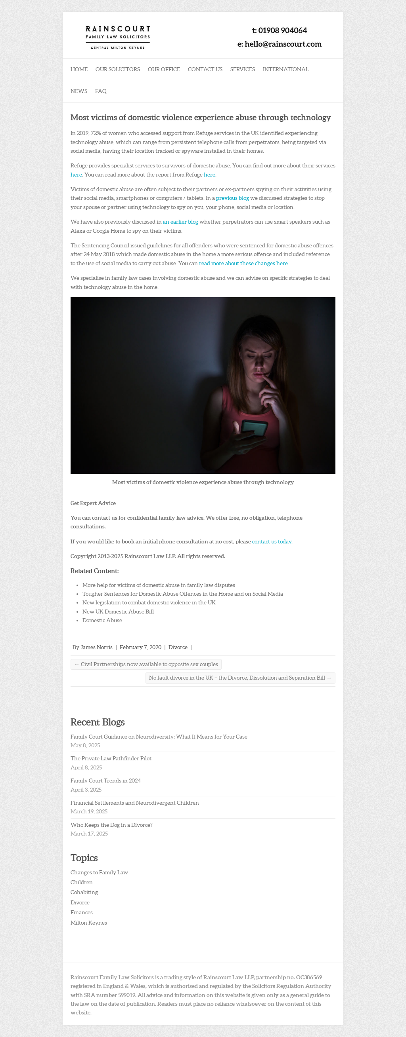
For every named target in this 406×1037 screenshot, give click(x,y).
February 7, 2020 (140, 647)
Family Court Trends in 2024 (106, 780)
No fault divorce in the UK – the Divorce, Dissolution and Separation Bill (240, 677)
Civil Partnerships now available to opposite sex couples (146, 664)
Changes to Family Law (99, 872)
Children (82, 882)
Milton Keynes (89, 922)
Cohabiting (84, 892)
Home (79, 69)
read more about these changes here (243, 263)
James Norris (96, 647)
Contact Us (205, 69)
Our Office (164, 69)
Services (242, 69)
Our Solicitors (118, 69)
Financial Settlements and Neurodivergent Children (135, 803)
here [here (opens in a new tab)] (76, 174)
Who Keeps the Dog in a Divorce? (112, 825)
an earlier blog (180, 221)
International (286, 69)
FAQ (101, 91)
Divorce (178, 647)
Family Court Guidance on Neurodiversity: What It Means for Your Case (159, 736)
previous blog (232, 198)
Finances (82, 912)
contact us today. (272, 541)
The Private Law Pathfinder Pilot (111, 758)
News (79, 91)
